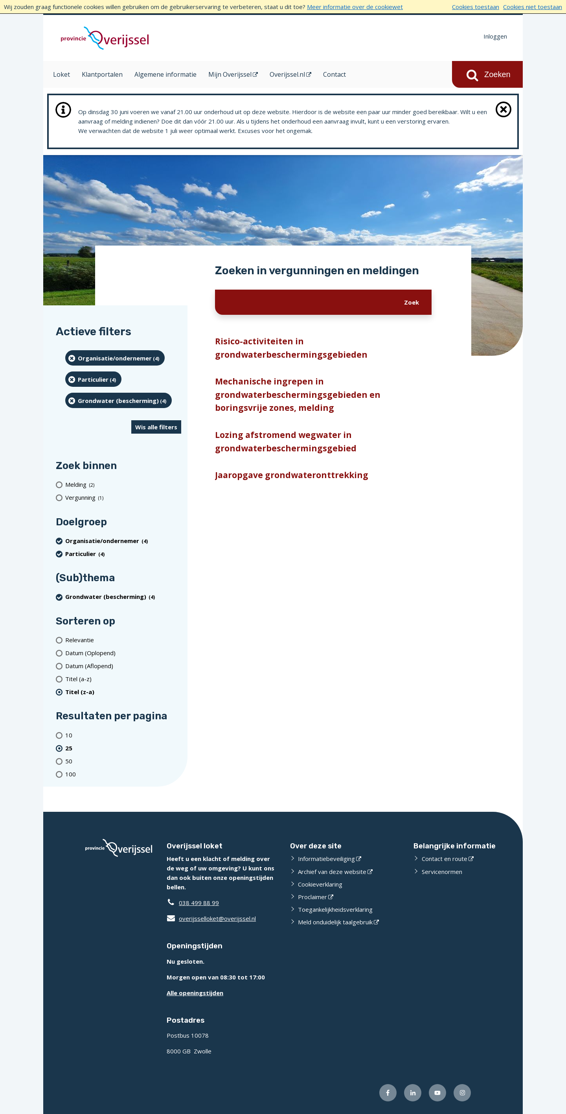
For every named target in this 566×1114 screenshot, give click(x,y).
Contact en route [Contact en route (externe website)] (444, 859)
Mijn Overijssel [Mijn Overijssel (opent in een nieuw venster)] (230, 74)
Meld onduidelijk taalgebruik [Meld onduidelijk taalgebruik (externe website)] (335, 922)
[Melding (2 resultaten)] (123, 484)
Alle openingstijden (195, 993)
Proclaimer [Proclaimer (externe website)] (312, 897)
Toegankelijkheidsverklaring (335, 909)
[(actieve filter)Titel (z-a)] (123, 691)
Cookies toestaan (475, 7)
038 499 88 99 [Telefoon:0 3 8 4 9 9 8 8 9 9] (199, 903)
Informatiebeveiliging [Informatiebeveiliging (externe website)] (326, 859)
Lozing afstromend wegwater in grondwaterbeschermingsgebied (286, 441)
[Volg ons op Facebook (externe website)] (388, 1092)
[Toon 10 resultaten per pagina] (123, 734)
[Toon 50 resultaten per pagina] (123, 760)
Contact (334, 74)
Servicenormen (442, 872)
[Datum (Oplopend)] (123, 652)
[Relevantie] (123, 639)
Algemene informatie (165, 74)
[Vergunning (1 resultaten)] (123, 497)
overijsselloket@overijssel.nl (211, 918)
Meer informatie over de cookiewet (355, 7)
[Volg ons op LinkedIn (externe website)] (412, 1092)
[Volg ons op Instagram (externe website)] (462, 1092)
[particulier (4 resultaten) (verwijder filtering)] (93, 379)
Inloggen (495, 36)
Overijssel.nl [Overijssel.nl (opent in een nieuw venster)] (287, 74)
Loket (61, 74)
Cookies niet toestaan (532, 7)
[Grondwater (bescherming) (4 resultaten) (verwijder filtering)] (118, 400)
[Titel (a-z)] (123, 678)
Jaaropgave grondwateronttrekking (291, 474)
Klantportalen (102, 74)
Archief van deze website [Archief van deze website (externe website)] (332, 872)
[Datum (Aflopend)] (123, 665)
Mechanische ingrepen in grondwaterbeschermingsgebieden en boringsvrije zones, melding (297, 394)
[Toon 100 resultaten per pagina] (123, 773)
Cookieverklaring (320, 884)
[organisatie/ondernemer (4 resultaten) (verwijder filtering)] (115, 358)
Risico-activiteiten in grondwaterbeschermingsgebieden (291, 348)
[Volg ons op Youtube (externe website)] (437, 1092)
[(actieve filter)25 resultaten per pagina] (123, 747)
